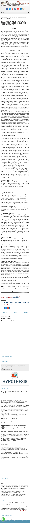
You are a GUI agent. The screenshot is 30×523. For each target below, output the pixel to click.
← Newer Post (4, 312)
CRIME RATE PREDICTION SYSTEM (9, 418)
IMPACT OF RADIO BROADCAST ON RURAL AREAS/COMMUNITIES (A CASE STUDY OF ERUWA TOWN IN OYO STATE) (14, 453)
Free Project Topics (5, 413)
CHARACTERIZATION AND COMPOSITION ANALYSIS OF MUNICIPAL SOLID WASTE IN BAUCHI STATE (13, 492)
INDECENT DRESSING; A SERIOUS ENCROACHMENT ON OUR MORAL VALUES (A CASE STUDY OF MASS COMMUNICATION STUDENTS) (15, 406)
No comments (3, 26)
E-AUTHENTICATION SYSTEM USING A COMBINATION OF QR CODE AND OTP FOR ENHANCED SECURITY (15, 447)
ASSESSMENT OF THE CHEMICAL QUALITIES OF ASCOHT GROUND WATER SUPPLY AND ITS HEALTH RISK (13, 495)
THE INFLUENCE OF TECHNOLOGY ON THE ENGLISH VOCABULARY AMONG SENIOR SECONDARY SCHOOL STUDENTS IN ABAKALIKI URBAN (13, 439)
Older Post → (26, 312)
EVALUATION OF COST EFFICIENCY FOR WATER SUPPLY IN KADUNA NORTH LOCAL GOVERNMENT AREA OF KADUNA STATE (14, 482)
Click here (17, 291)
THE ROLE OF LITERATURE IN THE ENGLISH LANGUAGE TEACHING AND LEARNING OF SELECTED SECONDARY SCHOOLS (14, 425)
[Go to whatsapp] (3, 519)
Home (2, 15)
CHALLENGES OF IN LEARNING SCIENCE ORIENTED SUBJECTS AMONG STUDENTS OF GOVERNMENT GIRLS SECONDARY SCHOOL (14, 22)
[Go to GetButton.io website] (3, 521)
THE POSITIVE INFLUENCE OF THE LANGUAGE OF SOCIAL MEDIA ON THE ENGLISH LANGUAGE (14, 432)
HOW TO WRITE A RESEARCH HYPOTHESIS (13, 365)
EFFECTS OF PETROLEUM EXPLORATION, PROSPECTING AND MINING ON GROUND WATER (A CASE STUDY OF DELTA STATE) (14, 486)
